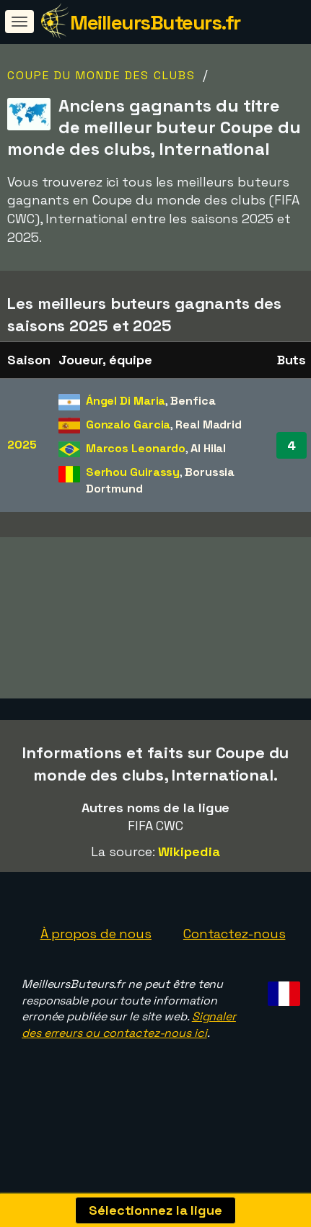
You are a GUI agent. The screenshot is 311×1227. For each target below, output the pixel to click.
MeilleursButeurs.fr (155, 22)
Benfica (192, 400)
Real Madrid (208, 424)
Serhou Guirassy (133, 472)
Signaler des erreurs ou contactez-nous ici (129, 1047)
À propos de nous (96, 956)
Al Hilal (208, 448)
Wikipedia (188, 874)
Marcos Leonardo (136, 448)
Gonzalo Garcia (128, 424)
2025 (22, 444)
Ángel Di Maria (126, 400)
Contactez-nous (234, 956)
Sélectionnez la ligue (155, 1210)
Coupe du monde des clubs (101, 75)
